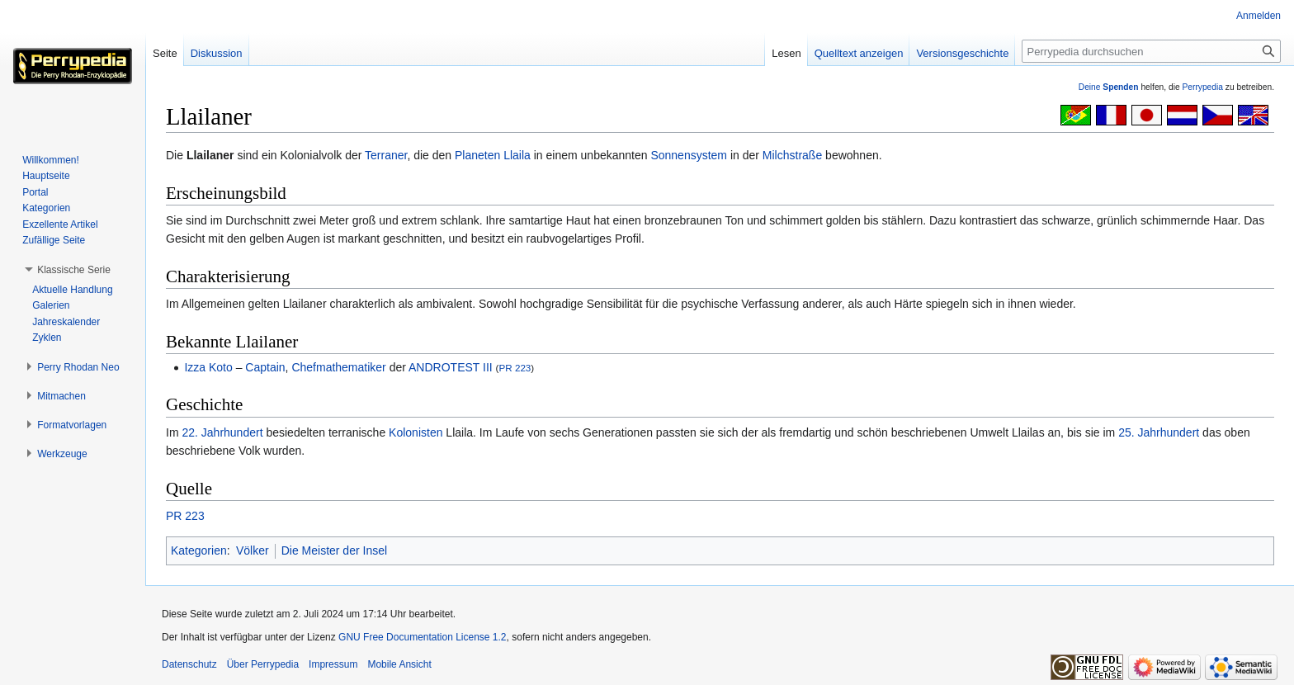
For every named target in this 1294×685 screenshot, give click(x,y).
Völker (252, 550)
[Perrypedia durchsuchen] (1151, 51)
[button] (74, 270)
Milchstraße (792, 155)
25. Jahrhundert (1158, 432)
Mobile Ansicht (399, 664)
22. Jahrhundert (222, 432)
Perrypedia (1202, 87)
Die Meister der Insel (334, 550)
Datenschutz (189, 664)
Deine (1109, 87)
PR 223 (514, 367)
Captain (265, 367)
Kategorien (199, 550)
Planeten (477, 155)
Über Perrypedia (263, 664)
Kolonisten (415, 432)
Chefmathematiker (338, 367)
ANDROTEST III (451, 367)
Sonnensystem (688, 155)
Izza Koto (208, 367)
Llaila (517, 155)
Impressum (333, 664)
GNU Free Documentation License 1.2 (422, 637)
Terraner (386, 155)
